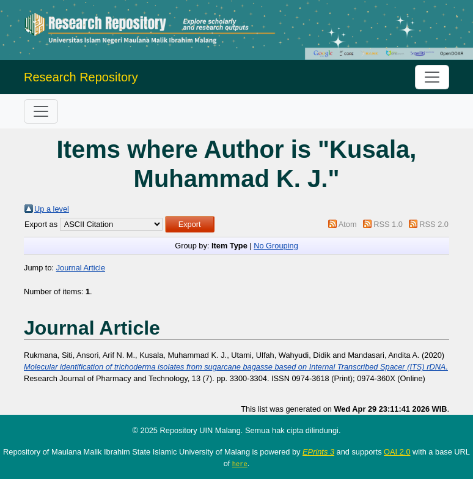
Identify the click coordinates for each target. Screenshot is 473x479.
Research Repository (81, 77)
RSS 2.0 (434, 224)
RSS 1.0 (388, 224)
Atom (348, 224)
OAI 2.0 (397, 451)
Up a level (51, 209)
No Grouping (276, 245)
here (240, 463)
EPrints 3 (318, 451)
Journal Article (80, 267)
